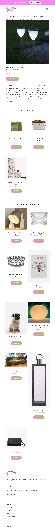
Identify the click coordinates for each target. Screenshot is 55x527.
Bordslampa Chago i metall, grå (16, 233)
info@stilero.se (10, 494)
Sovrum (8, 523)
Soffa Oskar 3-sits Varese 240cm (16, 370)
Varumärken (9, 526)
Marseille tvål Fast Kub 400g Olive (16, 139)
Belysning (9, 507)
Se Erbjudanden (35, 2)
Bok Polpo (39, 285)
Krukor (8, 513)
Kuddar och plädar (11, 516)
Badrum (8, 504)
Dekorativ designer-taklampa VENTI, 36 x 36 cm (38, 233)
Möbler (8, 520)
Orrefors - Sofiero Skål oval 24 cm (16, 275)
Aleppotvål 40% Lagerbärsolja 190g (39, 139)
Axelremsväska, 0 (16, 451)
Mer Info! (12, 78)
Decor (24, 67)
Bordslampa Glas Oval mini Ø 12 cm (39, 326)
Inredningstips (18, 67)
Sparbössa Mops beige (16, 336)
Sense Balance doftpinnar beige (16, 183)
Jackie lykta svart (38, 410)
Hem (7, 19)
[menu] (47, 9)
